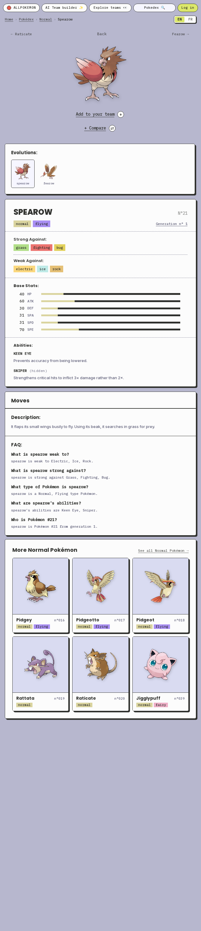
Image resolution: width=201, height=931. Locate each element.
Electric (24, 269)
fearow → (180, 34)
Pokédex (26, 19)
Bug (60, 247)
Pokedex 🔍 (154, 7)
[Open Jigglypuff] (160, 673)
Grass (21, 247)
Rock (56, 269)
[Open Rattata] (40, 673)
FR (190, 19)
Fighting (41, 247)
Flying (41, 223)
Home (9, 19)
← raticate (21, 34)
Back (102, 34)
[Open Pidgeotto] (100, 595)
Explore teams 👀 (110, 7)
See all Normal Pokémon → (163, 550)
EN (180, 19)
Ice (42, 269)
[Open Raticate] (100, 673)
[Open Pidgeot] (160, 595)
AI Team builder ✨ (64, 7)
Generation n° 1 (171, 224)
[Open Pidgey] (40, 595)
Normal (45, 19)
